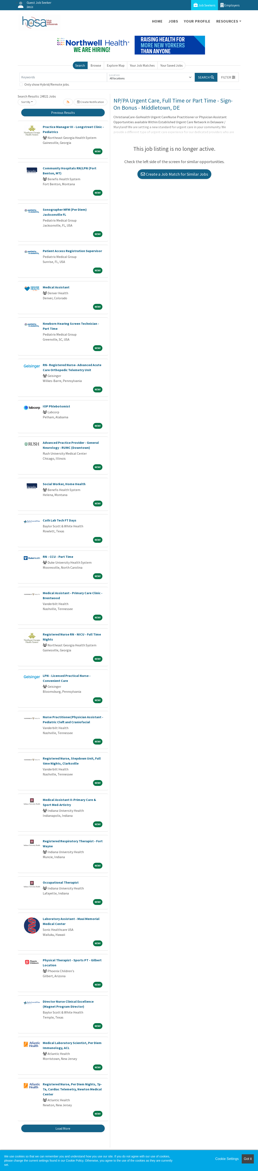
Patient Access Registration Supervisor (72, 251)
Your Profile (197, 21)
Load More (62, 1128)
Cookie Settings (227, 1159)
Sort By (25, 102)
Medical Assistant (56, 287)
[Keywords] (63, 77)
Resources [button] (227, 21)
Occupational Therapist (61, 882)
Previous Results (63, 112)
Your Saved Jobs (171, 65)
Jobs (173, 21)
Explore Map (116, 65)
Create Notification (90, 102)
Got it (248, 1159)
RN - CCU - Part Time (58, 556)
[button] (228, 77)
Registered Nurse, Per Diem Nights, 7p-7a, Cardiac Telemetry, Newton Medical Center (72, 1089)
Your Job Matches (142, 65)
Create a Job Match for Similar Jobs (174, 174)
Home (157, 21)
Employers (230, 5)
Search (80, 65)
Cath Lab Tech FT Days (59, 520)
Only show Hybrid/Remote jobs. (46, 84)
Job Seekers (204, 5)
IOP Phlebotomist (56, 406)
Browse (96, 65)
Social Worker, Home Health (64, 484)
